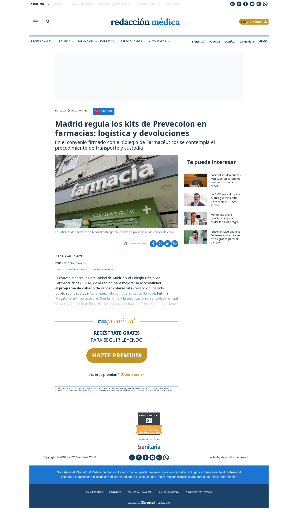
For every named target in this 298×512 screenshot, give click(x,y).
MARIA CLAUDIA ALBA (76, 266)
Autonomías (159, 41)
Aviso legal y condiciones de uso (229, 461)
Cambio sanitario (149, 3)
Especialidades (133, 41)
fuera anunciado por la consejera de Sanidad (126, 296)
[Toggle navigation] (35, 21)
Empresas (109, 41)
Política (67, 41)
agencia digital (134, 507)
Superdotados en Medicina (116, 3)
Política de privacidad (135, 496)
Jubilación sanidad (83, 3)
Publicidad (105, 496)
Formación (87, 41)
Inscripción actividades (210, 496)
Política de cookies (172, 496)
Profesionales (43, 41)
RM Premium (174, 3)
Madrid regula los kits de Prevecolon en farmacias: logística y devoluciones (148, 129)
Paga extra (59, 3)
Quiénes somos (81, 496)
